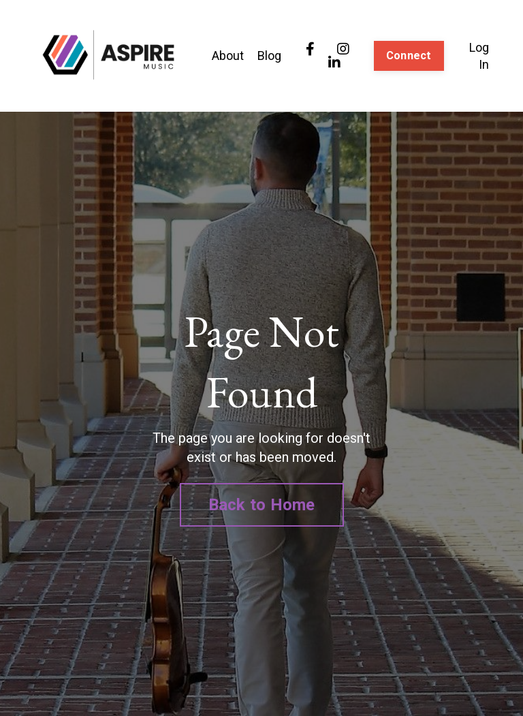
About (228, 55)
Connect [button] (409, 55)
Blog (269, 55)
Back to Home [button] (261, 504)
